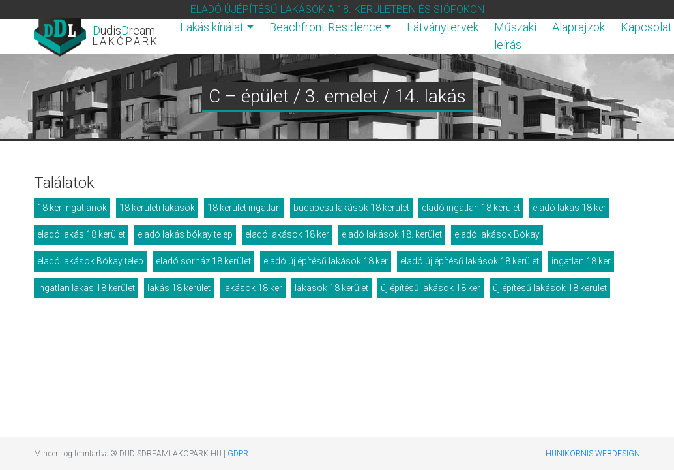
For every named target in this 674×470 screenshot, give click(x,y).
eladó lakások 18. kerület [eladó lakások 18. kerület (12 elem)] (392, 234)
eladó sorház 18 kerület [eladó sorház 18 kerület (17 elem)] (203, 261)
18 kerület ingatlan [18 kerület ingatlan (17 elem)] (244, 207)
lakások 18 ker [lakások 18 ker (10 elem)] (252, 288)
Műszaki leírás (515, 36)
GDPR (237, 453)
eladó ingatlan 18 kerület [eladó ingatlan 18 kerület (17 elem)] (471, 207)
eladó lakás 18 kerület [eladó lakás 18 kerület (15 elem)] (81, 234)
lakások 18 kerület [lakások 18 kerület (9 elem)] (331, 288)
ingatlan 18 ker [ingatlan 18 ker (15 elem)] (581, 261)
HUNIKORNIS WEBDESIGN (593, 453)
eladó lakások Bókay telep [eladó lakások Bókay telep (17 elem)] (90, 261)
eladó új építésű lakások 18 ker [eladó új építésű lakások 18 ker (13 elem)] (325, 261)
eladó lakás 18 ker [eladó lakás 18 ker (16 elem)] (569, 207)
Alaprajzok (578, 27)
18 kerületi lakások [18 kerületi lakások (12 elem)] (157, 207)
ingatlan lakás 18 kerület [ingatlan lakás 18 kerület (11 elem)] (86, 288)
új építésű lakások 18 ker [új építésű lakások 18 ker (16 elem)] (430, 288)
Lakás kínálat (212, 27)
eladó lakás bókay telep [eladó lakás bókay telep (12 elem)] (185, 234)
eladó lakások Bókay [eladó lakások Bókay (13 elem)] (497, 234)
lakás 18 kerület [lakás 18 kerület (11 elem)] (179, 288)
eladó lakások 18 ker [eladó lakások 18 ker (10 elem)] (287, 234)
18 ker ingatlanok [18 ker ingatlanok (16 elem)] (72, 207)
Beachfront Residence (325, 27)
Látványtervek (442, 27)
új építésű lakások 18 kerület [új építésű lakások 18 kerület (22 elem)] (550, 288)
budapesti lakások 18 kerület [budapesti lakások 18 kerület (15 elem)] (351, 207)
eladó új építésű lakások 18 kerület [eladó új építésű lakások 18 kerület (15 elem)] (469, 261)
